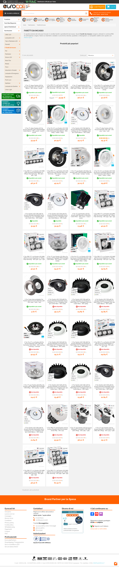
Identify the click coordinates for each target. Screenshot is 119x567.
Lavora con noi (9, 514)
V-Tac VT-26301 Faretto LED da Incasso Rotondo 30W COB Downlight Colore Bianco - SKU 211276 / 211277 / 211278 (34, 130)
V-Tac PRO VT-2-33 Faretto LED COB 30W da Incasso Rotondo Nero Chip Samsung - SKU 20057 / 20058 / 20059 (104, 87)
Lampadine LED (9, 38)
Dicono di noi (9, 518)
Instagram (101, 514)
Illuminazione (8, 30)
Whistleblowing (10, 527)
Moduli (7, 63)
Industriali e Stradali (11, 70)
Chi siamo (8, 512)
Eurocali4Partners (10, 540)
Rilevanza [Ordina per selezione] (101, 55)
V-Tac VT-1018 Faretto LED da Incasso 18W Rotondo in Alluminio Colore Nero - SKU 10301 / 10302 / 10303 (81, 216)
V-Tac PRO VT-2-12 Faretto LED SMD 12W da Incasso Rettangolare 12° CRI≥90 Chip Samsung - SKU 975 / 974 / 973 (104, 344)
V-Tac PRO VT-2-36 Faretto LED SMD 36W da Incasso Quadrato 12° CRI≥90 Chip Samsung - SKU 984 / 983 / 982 (57, 87)
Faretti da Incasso (11, 47)
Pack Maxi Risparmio (10, 23)
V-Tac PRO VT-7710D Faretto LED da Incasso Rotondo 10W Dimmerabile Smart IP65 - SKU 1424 (57, 429)
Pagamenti (8, 529)
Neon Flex (8, 60)
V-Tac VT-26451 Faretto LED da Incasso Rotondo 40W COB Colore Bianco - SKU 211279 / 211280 (34, 87)
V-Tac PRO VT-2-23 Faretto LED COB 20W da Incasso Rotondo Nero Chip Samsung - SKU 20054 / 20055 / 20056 (57, 173)
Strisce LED (8, 57)
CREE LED (8, 34)
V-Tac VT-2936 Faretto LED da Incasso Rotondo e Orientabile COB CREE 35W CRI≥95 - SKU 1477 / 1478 (80, 87)
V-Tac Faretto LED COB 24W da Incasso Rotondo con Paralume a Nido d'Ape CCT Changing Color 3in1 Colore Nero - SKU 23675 (80, 301)
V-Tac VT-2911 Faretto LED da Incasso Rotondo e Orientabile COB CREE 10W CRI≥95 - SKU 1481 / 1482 (81, 429)
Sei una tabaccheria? (11, 547)
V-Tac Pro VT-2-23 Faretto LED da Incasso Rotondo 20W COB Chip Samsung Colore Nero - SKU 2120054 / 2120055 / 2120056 (34, 344)
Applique (7, 83)
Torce (6, 67)
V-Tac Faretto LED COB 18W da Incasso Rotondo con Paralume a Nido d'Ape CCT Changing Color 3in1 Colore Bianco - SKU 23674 (57, 344)
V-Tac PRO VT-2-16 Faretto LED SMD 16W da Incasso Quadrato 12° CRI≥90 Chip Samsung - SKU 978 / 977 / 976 (34, 258)
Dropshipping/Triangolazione (14, 542)
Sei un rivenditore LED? (12, 544)
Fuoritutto (7, 19)
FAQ (6, 533)
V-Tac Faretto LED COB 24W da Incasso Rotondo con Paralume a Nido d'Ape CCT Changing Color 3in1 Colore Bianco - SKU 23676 (104, 301)
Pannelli (7, 44)
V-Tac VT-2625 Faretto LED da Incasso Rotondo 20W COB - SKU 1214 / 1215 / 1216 (104, 130)
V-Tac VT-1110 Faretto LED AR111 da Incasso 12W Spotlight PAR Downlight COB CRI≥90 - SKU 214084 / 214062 (34, 386)
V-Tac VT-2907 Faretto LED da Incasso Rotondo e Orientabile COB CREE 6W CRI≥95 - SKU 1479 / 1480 (104, 429)
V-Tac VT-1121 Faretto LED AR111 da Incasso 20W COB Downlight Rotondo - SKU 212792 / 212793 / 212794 (81, 172)
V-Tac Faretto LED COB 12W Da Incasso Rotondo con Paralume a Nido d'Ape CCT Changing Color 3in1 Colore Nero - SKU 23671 (57, 387)
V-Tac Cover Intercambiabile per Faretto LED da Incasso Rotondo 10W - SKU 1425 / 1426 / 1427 (34, 301)
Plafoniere (8, 54)
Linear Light (8, 89)
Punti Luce (8, 80)
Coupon (7, 531)
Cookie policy (9, 525)
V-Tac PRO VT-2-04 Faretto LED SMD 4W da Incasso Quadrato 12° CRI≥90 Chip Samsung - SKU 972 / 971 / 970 (104, 258)
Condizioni (8, 520)
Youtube (96, 514)
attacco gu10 (28, 37)
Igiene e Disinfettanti (10, 27)
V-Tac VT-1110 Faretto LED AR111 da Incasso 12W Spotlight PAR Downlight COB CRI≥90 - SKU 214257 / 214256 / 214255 (57, 258)
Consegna (8, 516)
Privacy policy (9, 523)
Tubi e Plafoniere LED (11, 41)
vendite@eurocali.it (98, 563)
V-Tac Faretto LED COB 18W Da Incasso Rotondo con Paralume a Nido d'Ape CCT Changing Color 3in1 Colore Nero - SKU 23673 (80, 344)
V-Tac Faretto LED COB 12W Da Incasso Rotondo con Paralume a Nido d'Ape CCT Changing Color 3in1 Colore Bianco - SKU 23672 (80, 387)
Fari (6, 51)
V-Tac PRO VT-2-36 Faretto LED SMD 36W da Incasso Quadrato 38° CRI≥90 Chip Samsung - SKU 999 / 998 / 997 (57, 472)
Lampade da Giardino (11, 86)
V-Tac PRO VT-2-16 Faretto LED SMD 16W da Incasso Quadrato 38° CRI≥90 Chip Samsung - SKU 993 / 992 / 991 (104, 215)
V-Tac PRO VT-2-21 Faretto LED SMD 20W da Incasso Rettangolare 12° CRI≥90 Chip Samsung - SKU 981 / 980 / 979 (34, 173)
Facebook (92, 514)
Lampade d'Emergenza (12, 73)
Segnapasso (8, 76)
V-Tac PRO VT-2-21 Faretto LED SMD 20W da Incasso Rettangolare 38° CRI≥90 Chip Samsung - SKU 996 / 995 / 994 (34, 472)
